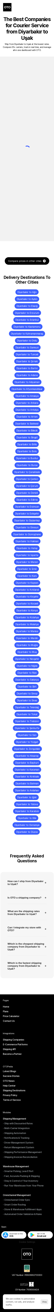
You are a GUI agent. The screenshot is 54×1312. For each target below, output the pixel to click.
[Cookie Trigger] (27, 1242)
